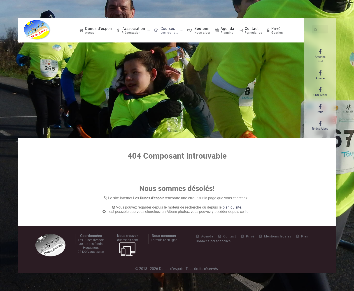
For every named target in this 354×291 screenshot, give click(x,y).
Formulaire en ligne (164, 240)
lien (248, 211)
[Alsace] (320, 75)
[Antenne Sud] (320, 56)
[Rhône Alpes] (320, 126)
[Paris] (320, 109)
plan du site (232, 207)
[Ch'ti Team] (320, 92)
